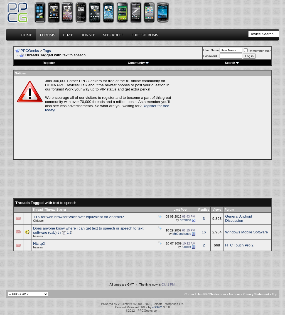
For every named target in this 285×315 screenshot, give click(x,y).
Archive (234, 294)
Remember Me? (257, 50)
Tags (47, 51)
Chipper (38, 220)
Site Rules (113, 35)
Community (138, 62)
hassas (38, 236)
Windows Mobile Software (246, 232)
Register (49, 62)
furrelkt (186, 246)
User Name (211, 50)
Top (274, 294)
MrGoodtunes (182, 233)
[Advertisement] (222, 118)
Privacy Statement (255, 294)
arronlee (185, 219)
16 (204, 232)
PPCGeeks (30, 51)
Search (232, 62)
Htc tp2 (39, 243)
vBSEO (157, 307)
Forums (47, 35)
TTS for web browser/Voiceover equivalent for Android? (78, 217)
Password (210, 56)
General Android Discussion (238, 218)
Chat (68, 35)
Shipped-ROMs (144, 35)
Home (26, 35)
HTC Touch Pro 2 (239, 245)
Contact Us (193, 294)
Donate (87, 35)
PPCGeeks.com (214, 294)
